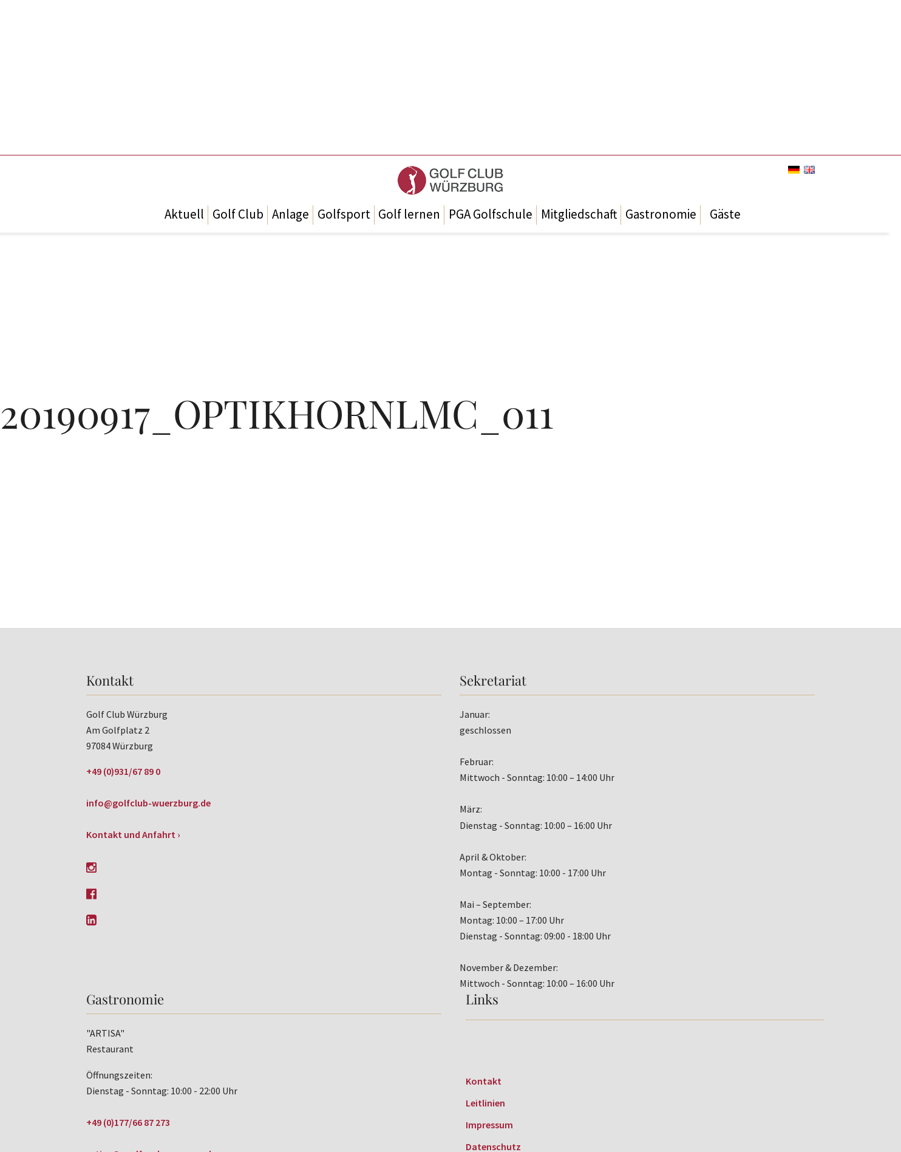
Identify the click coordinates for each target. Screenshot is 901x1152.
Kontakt (483, 1081)
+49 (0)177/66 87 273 (128, 1122)
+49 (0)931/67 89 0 (123, 771)
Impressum (489, 1125)
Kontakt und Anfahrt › (133, 834)
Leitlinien (485, 1103)
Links (482, 999)
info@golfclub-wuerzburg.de (148, 803)
